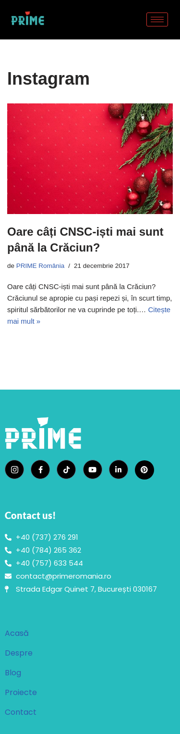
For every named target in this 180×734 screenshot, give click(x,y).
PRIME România (40, 265)
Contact (20, 712)
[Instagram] (14, 469)
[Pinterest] (144, 470)
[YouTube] (92, 469)
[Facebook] (40, 469)
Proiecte (21, 692)
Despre (19, 652)
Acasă (17, 633)
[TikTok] (66, 469)
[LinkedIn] (118, 469)
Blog (13, 672)
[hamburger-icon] (157, 19)
